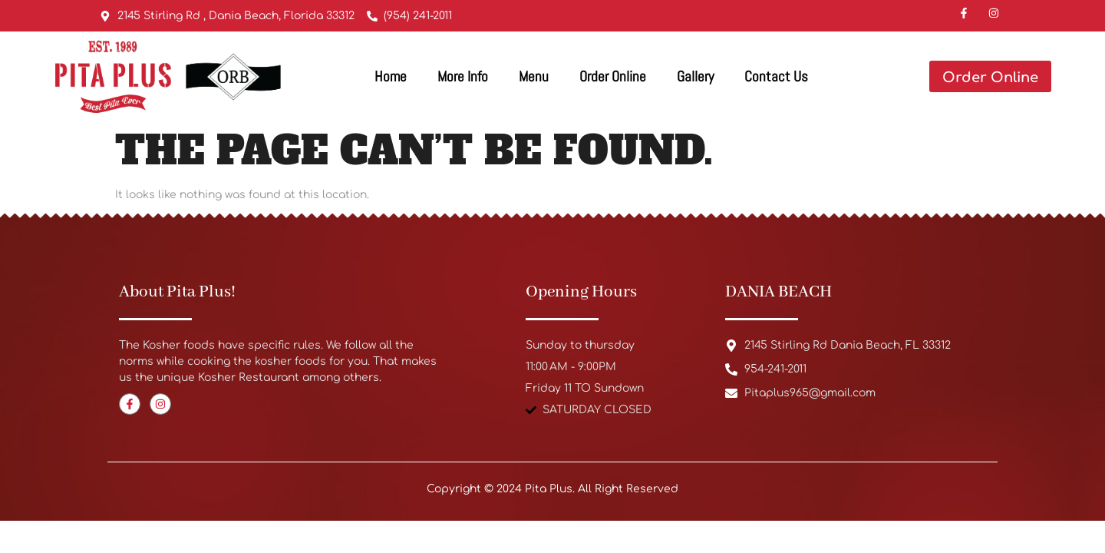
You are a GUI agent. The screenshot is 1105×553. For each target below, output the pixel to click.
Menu (534, 76)
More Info (462, 76)
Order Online (612, 76)
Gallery (695, 76)
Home (390, 76)
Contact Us (776, 76)
